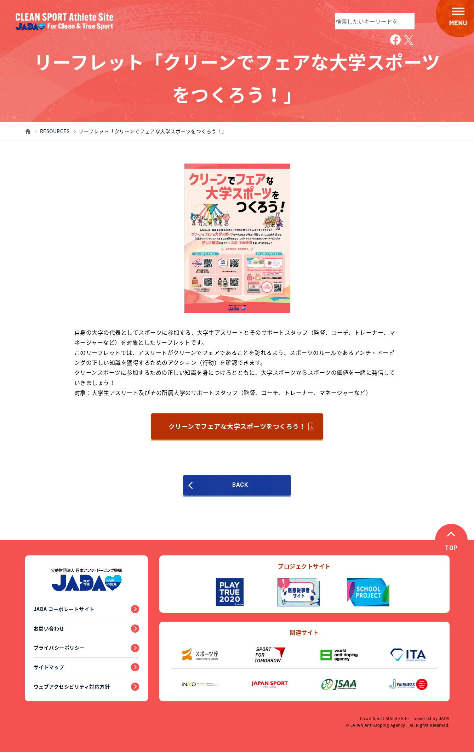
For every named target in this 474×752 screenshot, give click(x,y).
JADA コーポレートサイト (64, 608)
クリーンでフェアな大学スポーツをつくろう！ (242, 426)
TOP (451, 548)
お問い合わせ (49, 628)
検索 (405, 20)
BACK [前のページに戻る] (220, 485)
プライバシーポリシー (59, 647)
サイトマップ (49, 667)
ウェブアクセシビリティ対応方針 (72, 686)
